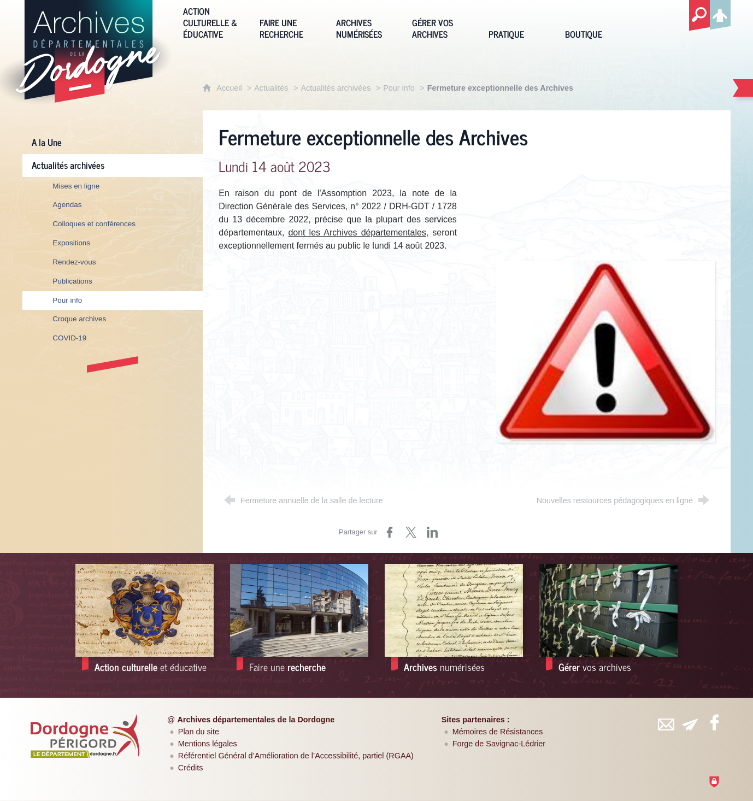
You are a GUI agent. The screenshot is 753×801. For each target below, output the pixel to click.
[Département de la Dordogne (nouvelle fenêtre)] (84, 736)
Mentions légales (207, 743)
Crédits (190, 767)
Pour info (399, 88)
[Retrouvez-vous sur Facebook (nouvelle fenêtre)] (715, 722)
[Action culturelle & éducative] (213, 21)
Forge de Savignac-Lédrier (498, 743)
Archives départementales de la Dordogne (255, 719)
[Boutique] (595, 21)
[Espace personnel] (720, 13)
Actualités (271, 88)
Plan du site (198, 731)
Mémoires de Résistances (497, 731)
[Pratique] (518, 21)
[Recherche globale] (699, 16)
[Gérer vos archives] (442, 21)
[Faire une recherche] (289, 21)
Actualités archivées (335, 88)
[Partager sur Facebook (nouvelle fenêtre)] (389, 532)
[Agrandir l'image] (605, 351)
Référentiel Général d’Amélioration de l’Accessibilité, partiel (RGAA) (296, 755)
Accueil (230, 88)
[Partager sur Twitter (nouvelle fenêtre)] (411, 532)
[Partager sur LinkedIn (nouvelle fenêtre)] (432, 532)
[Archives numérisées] (366, 21)
